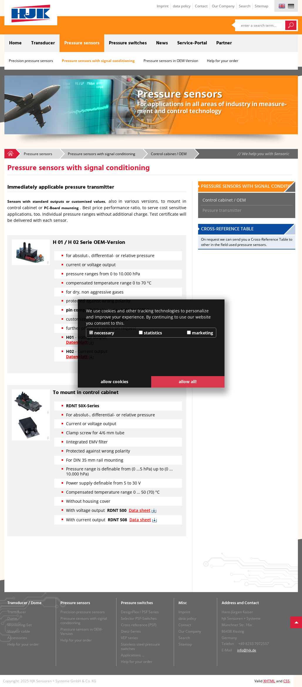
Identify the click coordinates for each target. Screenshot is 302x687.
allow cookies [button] (114, 381)
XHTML (269, 680)
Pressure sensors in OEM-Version (171, 60)
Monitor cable (18, 631)
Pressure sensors (81, 43)
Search (244, 6)
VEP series (129, 637)
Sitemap (261, 6)
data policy (181, 6)
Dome (12, 618)
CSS (286, 680)
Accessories (17, 637)
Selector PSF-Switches (139, 618)
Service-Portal (192, 43)
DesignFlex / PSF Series (140, 611)
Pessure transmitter (222, 210)
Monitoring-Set (19, 624)
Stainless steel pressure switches (140, 646)
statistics (150, 333)
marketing (200, 333)
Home (15, 43)
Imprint (162, 6)
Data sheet (140, 510)
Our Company (223, 6)
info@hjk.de (246, 650)
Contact (201, 6)
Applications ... (132, 655)
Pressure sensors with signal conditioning (98, 60)
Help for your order (222, 60)
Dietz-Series (131, 631)
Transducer (43, 43)
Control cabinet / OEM (224, 200)
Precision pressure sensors (31, 60)
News (162, 43)
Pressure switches (128, 43)
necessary (101, 333)
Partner (224, 43)
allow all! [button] (188, 381)
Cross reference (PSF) (138, 624)
